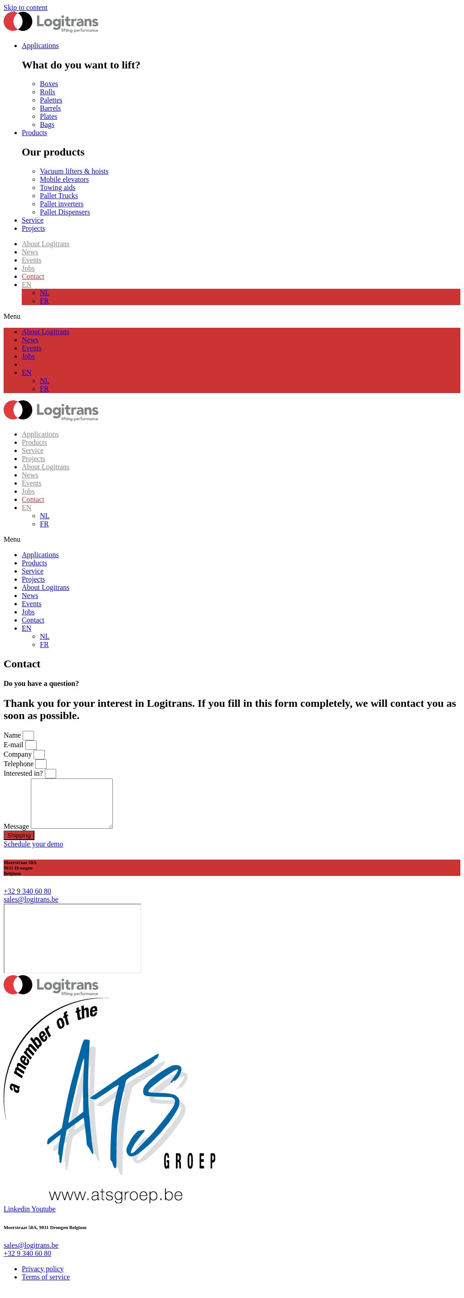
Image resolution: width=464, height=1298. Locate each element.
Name (13, 735)
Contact (33, 276)
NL (44, 293)
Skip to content (26, 7)
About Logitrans (45, 244)
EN (26, 284)
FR (44, 301)
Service (33, 450)
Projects (33, 458)
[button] (232, 316)
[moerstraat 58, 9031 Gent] (72, 948)
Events (32, 260)
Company (19, 754)
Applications (40, 434)
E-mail (14, 745)
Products (34, 442)
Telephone (19, 764)
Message (17, 836)
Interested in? (24, 773)
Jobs (28, 268)
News (30, 252)
